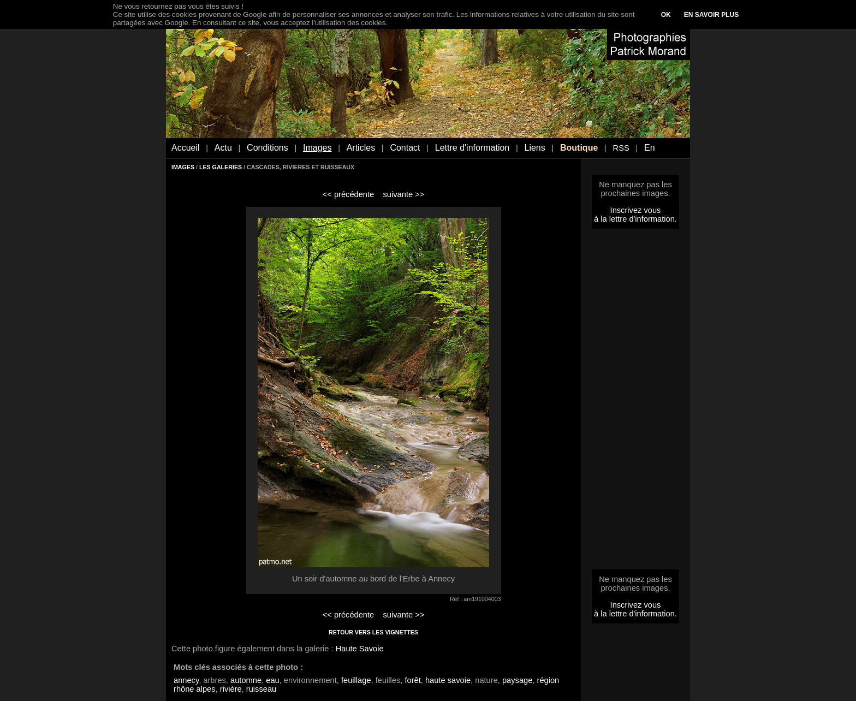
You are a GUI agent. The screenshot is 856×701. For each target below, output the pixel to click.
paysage (517, 680)
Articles (361, 147)
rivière (231, 689)
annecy (186, 680)
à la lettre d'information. (635, 219)
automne (245, 680)
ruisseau (261, 689)
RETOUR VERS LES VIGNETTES (373, 632)
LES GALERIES (220, 167)
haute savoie (448, 680)
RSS (621, 148)
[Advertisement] (635, 402)
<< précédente (348, 194)
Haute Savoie (360, 648)
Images (317, 147)
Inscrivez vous (635, 210)
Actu (223, 147)
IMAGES (182, 167)
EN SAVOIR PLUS (711, 15)
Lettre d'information (472, 147)
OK (666, 15)
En (649, 147)
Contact (405, 147)
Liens (534, 147)
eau (272, 680)
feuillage (356, 680)
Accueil (185, 147)
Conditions (267, 147)
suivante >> (404, 194)
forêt (412, 680)
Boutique (579, 147)
